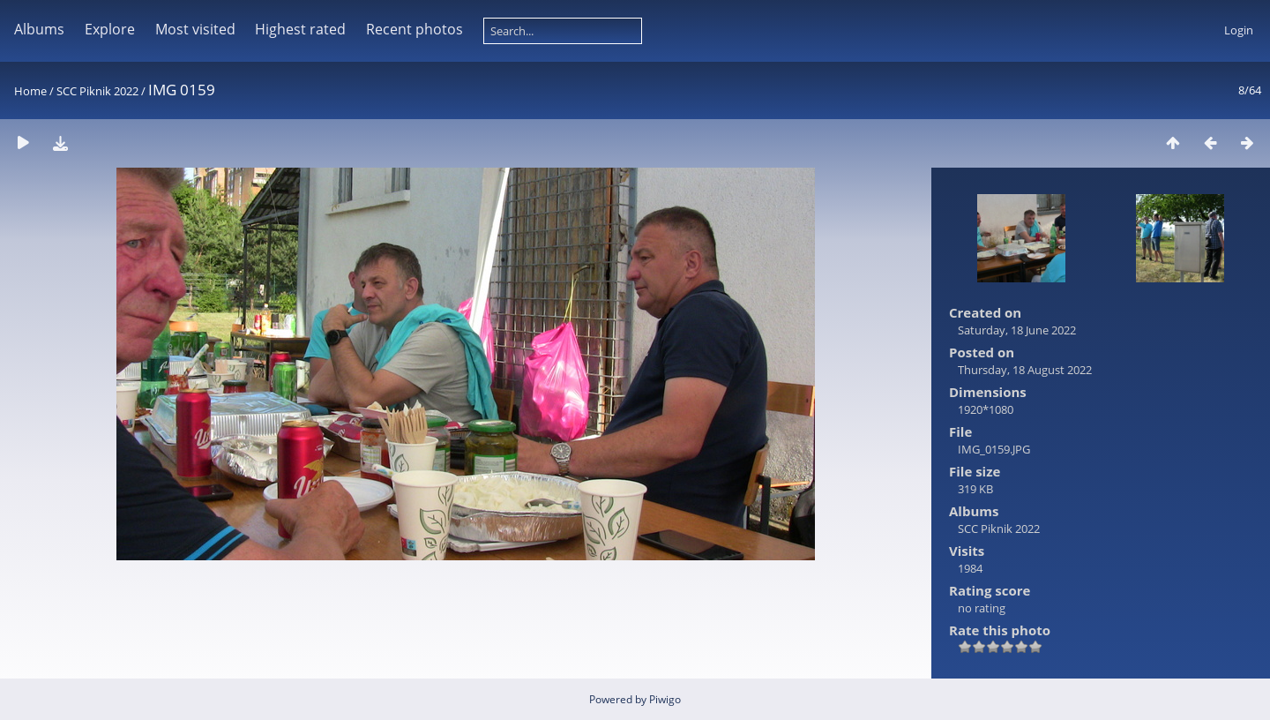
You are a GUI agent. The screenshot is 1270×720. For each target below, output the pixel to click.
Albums (39, 29)
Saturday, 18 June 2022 (1017, 330)
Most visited (195, 29)
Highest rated (300, 29)
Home (30, 91)
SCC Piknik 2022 (97, 91)
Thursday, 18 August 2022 (1025, 370)
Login (1238, 30)
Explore (110, 29)
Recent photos (414, 29)
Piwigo (665, 699)
